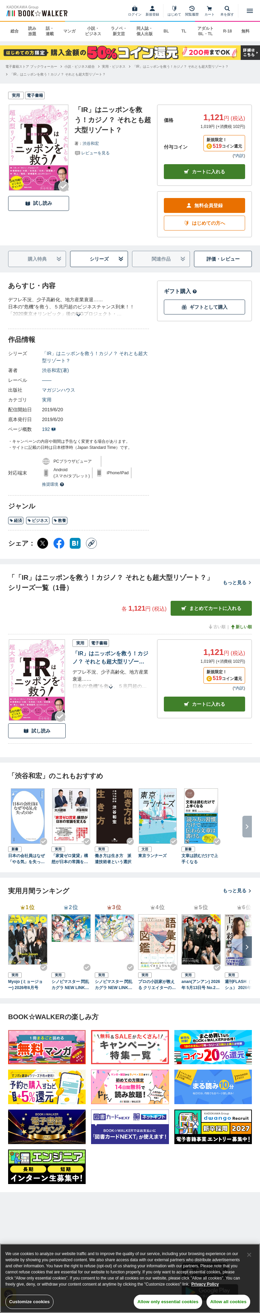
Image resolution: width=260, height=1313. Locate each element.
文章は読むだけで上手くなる (199, 858)
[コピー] (91, 543)
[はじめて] (174, 11)
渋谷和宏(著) (55, 370)
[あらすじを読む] (78, 307)
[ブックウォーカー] (36, 11)
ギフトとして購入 (204, 307)
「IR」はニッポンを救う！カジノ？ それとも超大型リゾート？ (95, 357)
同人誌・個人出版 (144, 31)
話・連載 (50, 31)
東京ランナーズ (152, 855)
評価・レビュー (223, 259)
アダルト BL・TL (205, 31)
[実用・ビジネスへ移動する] (114, 66)
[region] (130, 1278)
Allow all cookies (228, 1301)
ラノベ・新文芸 (119, 31)
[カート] (209, 11)
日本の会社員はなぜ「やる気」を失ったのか (26, 859)
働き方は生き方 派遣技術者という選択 (113, 858)
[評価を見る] (92, 152)
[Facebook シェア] (58, 543)
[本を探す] (227, 11)
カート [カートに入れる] (204, 704)
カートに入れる (204, 172)
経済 (15, 520)
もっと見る (237, 582)
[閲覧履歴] (192, 11)
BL (166, 31)
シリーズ (107, 259)
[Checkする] (63, 186)
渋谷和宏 (91, 143)
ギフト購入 (180, 291)
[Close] (249, 1254)
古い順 (216, 627)
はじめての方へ (204, 223)
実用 (46, 399)
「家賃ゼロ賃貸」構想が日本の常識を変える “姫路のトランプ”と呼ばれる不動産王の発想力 (70, 859)
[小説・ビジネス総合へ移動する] (79, 66)
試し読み (38, 203)
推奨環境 (53, 484)
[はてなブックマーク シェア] (75, 543)
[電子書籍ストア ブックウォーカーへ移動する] (31, 66)
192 (49, 429)
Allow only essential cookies (167, 1301)
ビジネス (37, 520)
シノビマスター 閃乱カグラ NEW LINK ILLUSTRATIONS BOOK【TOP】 (70, 985)
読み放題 (32, 31)
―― (46, 380)
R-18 (227, 31)
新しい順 (241, 627)
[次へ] (247, 947)
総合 (14, 31)
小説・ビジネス (93, 31)
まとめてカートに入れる (211, 608)
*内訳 (239, 155)
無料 (245, 31)
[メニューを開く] (249, 10)
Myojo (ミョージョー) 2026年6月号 (25, 984)
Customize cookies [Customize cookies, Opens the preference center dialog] (29, 1301)
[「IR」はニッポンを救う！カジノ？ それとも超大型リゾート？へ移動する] (181, 66)
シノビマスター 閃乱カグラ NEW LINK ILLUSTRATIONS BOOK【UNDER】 (114, 985)
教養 (59, 520)
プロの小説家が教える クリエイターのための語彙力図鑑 (157, 985)
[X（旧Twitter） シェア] (42, 543)
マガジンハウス (58, 390)
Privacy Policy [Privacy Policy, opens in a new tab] (205, 1284)
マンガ (69, 31)
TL (184, 31)
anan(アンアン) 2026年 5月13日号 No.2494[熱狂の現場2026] (200, 985)
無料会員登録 (204, 206)
